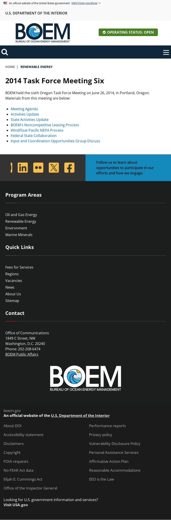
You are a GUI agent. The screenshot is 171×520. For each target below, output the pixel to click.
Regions (12, 273)
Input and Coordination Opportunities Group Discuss (55, 141)
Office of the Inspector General (30, 488)
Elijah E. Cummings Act (23, 479)
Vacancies (13, 280)
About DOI (13, 425)
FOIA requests (16, 461)
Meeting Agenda (24, 108)
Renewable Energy (20, 221)
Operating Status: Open (130, 32)
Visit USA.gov (16, 504)
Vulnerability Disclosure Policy (114, 443)
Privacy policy (100, 434)
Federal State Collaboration (34, 135)
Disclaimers (14, 443)
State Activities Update (30, 119)
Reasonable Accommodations (114, 470)
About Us (13, 294)
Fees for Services (19, 267)
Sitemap (12, 300)
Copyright (12, 452)
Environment (16, 228)
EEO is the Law (101, 479)
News (9, 287)
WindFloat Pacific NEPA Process (37, 130)
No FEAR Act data (18, 470)
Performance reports (107, 425)
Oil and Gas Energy (21, 214)
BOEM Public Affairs (21, 354)
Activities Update (25, 114)
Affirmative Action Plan (108, 461)
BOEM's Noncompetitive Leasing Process (45, 124)
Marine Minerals (19, 234)
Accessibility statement (23, 434)
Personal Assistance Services (113, 452)
